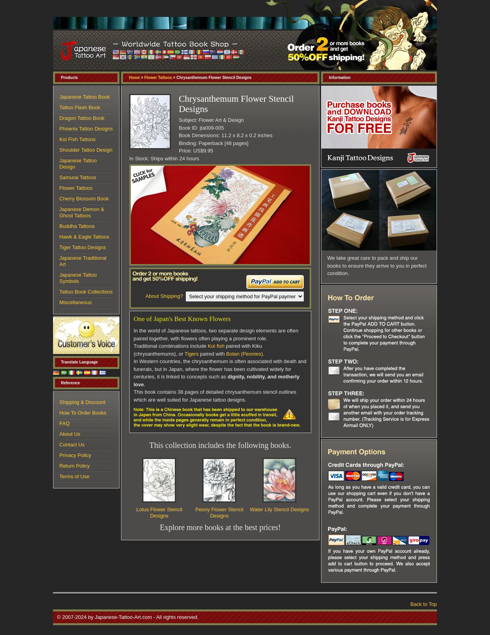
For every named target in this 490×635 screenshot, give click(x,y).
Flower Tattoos (158, 77)
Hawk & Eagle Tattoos (84, 237)
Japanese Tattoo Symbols (78, 278)
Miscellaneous (75, 302)
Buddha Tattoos (77, 226)
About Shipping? (164, 296)
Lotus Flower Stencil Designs (159, 513)
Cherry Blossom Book (84, 199)
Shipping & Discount (82, 402)
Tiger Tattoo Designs (82, 247)
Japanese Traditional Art (82, 261)
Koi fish (216, 346)
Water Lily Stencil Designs (279, 509)
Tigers (192, 354)
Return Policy (74, 466)
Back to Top (423, 604)
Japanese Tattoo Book (84, 97)
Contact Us (71, 445)
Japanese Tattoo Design (78, 164)
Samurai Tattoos (77, 177)
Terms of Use (74, 476)
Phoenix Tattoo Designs (86, 129)
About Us (69, 434)
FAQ (64, 423)
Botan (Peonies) (244, 354)
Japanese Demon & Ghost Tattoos (81, 212)
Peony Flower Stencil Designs (219, 513)
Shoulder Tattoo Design (85, 150)
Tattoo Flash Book (79, 107)
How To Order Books (82, 413)
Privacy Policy (75, 455)
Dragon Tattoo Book (82, 118)
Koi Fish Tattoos (77, 139)
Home (134, 77)
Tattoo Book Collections (86, 292)
